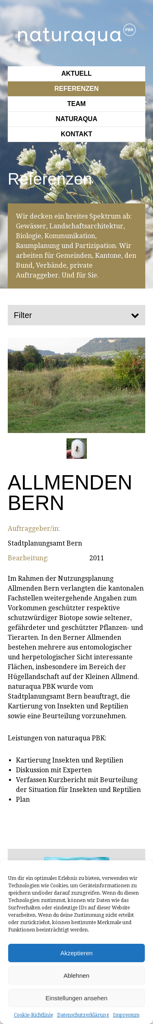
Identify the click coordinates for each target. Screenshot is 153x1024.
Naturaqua (77, 118)
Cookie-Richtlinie (33, 1015)
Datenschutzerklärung (83, 1015)
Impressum (126, 1015)
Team (76, 103)
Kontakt (76, 134)
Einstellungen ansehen (77, 998)
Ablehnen (76, 975)
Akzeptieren (76, 953)
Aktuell (76, 73)
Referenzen (76, 88)
